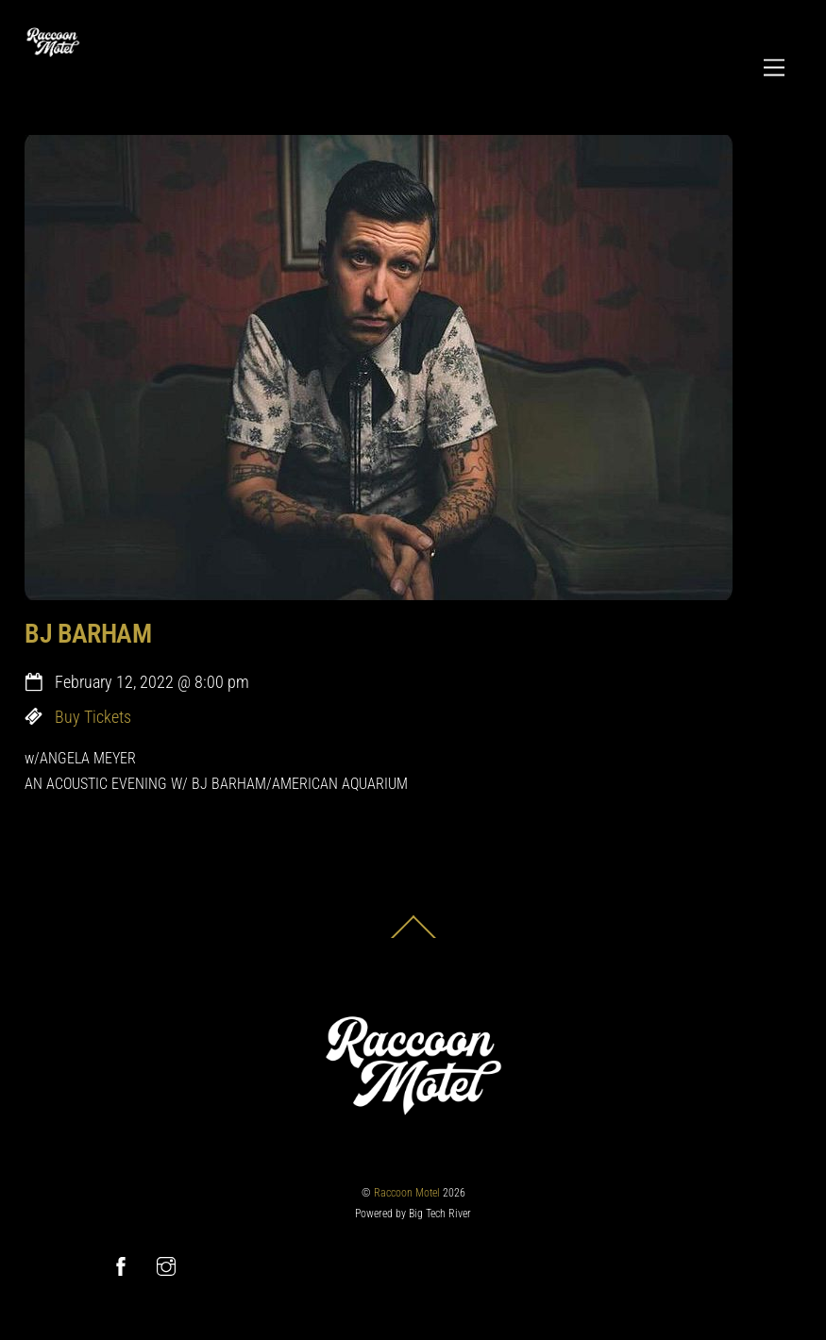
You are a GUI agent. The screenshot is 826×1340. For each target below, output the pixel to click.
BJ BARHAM (88, 633)
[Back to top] (413, 938)
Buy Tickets (93, 717)
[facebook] (121, 1265)
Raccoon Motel (407, 1192)
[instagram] (166, 1265)
